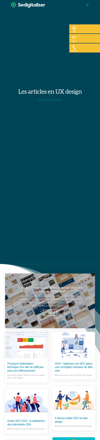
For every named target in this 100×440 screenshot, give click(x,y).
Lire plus (50, 312)
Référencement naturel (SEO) (20, 429)
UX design (18, 377)
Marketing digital (15, 375)
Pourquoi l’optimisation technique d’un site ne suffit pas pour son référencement (25, 367)
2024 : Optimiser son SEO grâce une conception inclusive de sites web (74, 367)
